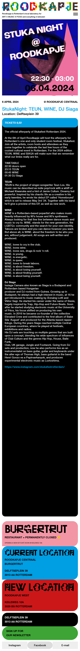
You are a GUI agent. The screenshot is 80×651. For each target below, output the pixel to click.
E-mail (65, 645)
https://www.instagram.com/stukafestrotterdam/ (35, 366)
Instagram (15, 645)
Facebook (40, 645)
